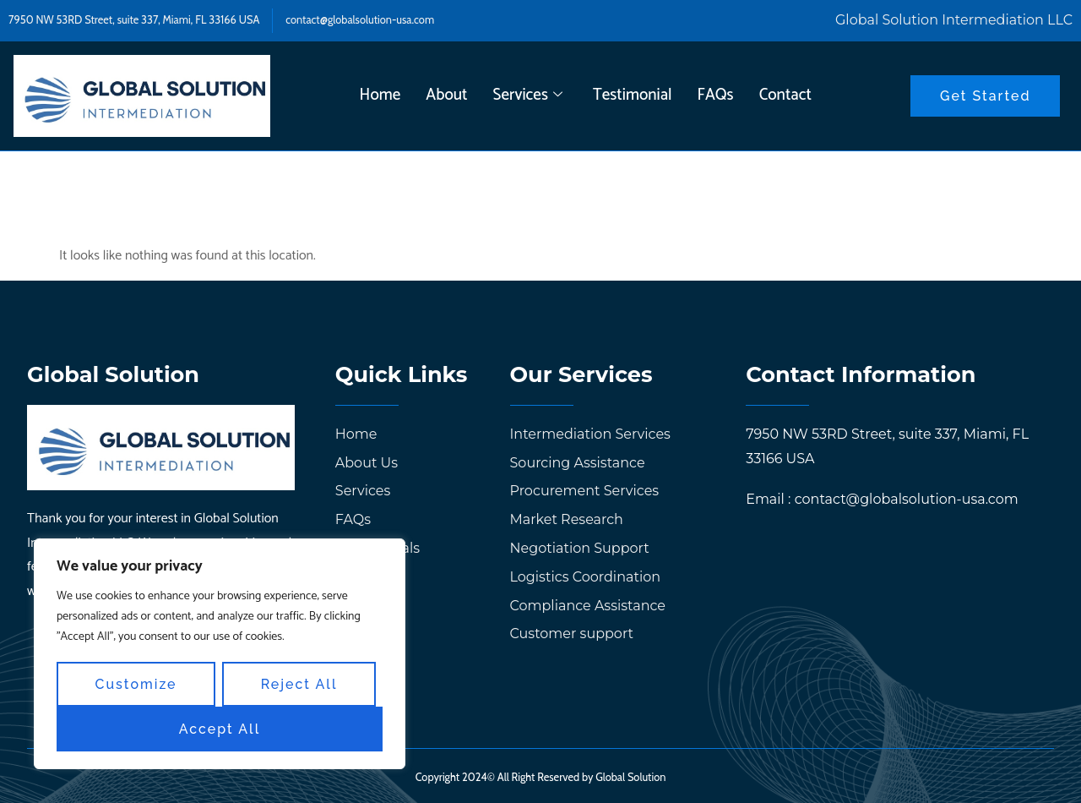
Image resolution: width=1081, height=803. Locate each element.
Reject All (299, 684)
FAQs (716, 95)
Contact (785, 95)
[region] (219, 654)
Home (380, 95)
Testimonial (632, 95)
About (446, 95)
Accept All (220, 729)
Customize (136, 684)
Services (527, 95)
